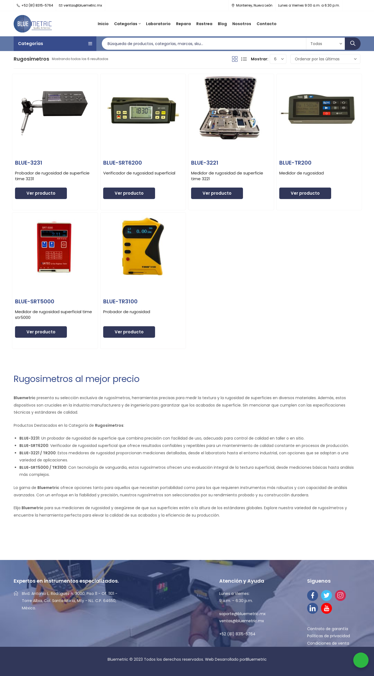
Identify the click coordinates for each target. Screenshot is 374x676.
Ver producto (40, 193)
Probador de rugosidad (126, 312)
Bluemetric (256, 659)
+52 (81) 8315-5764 (237, 634)
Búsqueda (353, 43)
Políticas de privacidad (328, 636)
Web (210, 659)
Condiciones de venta (328, 643)
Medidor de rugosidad (301, 173)
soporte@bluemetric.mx (242, 613)
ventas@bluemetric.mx (241, 621)
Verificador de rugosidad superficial (139, 173)
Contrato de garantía (327, 628)
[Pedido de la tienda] (325, 59)
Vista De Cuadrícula (235, 59)
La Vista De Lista (244, 59)
